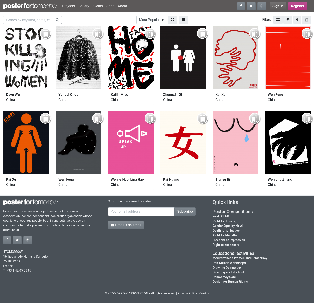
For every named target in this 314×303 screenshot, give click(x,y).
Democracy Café (224, 277)
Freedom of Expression (229, 240)
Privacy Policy (187, 293)
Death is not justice (226, 231)
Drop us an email (126, 225)
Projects (68, 6)
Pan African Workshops (229, 263)
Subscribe (185, 211)
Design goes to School (228, 272)
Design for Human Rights (230, 282)
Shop (110, 6)
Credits (204, 293)
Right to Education (225, 235)
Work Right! (221, 216)
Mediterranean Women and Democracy (240, 258)
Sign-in (278, 6)
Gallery (83, 6)
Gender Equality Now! (228, 226)
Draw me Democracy (227, 268)
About (122, 6)
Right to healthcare (226, 245)
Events (98, 6)
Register (297, 6)
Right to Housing (224, 221)
